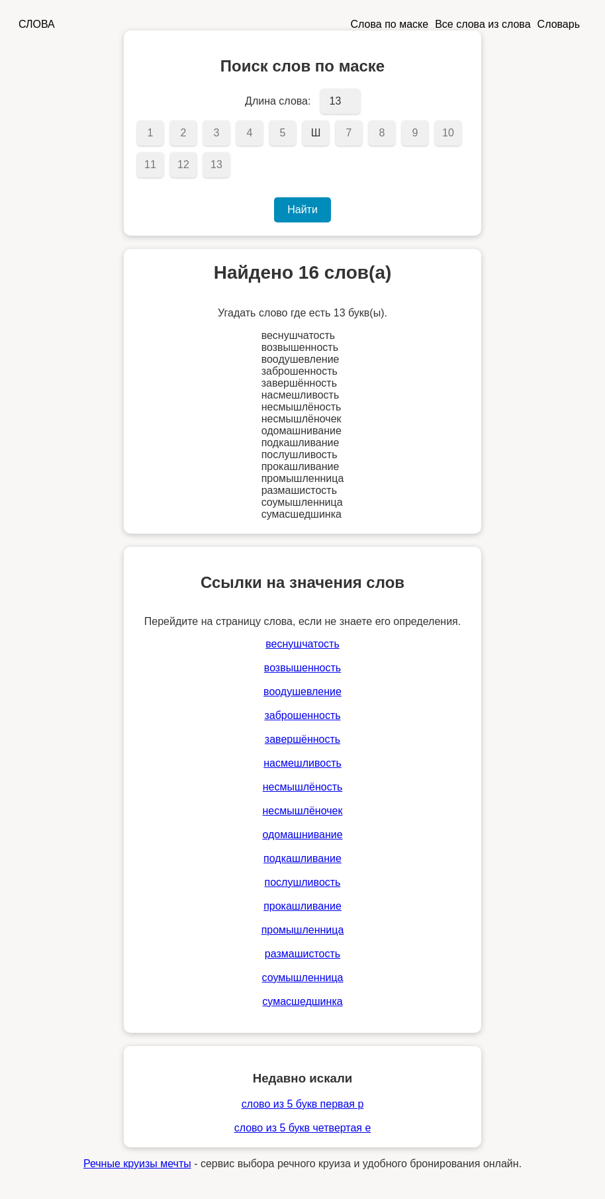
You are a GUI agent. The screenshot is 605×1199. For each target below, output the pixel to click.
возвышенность (302, 667)
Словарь (558, 24)
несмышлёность (303, 786)
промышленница (302, 929)
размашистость (302, 953)
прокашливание (302, 906)
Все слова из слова (482, 24)
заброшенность (302, 715)
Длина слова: (277, 101)
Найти (302, 209)
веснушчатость (302, 643)
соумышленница (303, 977)
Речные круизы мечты (137, 1163)
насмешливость (302, 763)
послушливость (303, 882)
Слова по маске (390, 24)
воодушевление (302, 691)
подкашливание (302, 858)
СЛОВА (37, 24)
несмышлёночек (303, 810)
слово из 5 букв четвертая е (302, 1127)
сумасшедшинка (302, 1001)
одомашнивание (302, 834)
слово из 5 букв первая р (303, 1104)
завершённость (302, 739)
